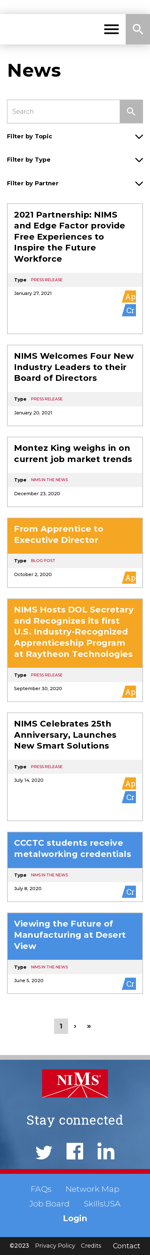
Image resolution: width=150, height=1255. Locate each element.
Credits (91, 1245)
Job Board (49, 1203)
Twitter (44, 1152)
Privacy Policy (55, 1245)
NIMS (36, 29)
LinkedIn (105, 1150)
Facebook (75, 1151)
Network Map (92, 1189)
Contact (126, 1246)
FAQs (41, 1189)
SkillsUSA (102, 1203)
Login (75, 1218)
